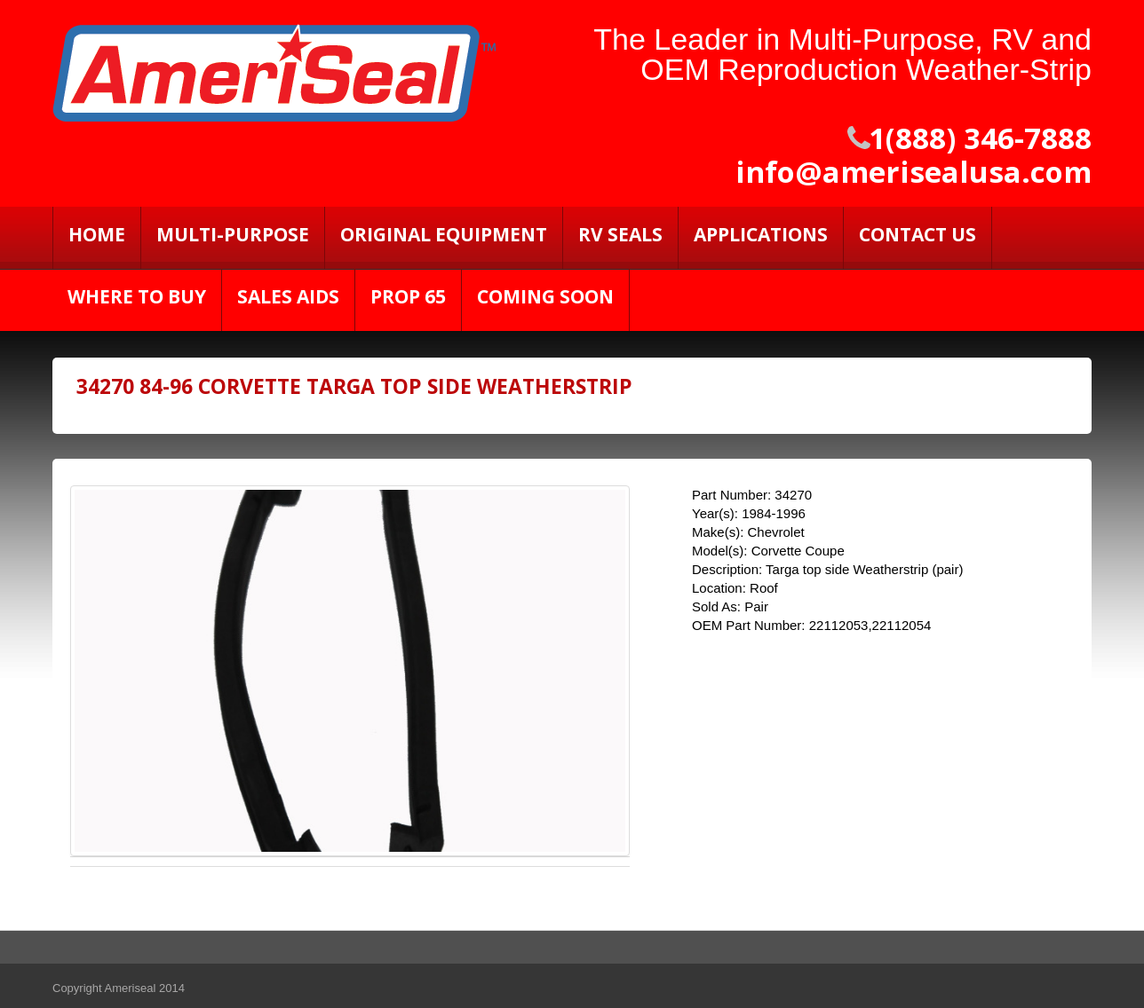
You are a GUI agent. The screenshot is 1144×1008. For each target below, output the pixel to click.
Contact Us (917, 234)
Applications (761, 234)
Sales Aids (288, 296)
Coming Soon (545, 296)
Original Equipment (443, 234)
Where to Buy (137, 296)
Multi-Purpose (232, 234)
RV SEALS (620, 234)
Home (96, 234)
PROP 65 (408, 296)
